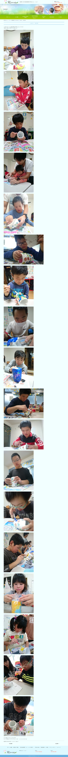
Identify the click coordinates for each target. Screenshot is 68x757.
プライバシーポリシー (52, 747)
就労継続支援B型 (25, 17)
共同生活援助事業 (35, 17)
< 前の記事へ (11, 743)
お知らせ (17, 741)
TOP (7, 747)
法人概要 (11, 747)
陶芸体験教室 (43, 747)
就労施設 (16, 747)
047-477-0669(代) (38, 751)
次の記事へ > (57, 743)
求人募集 (47, 747)
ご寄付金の (44, 17)
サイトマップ (59, 747)
